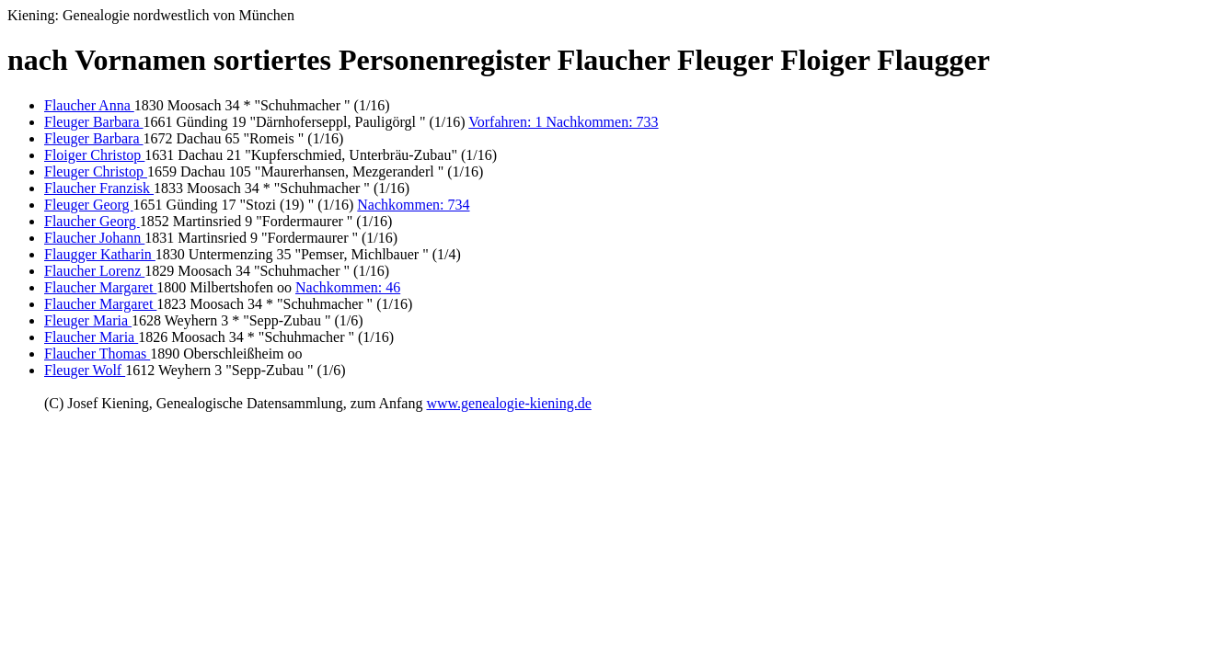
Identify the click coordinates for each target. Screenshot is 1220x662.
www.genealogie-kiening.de (508, 403)
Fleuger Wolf (84, 370)
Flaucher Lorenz (94, 271)
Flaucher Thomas (97, 353)
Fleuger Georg (88, 204)
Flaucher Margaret (100, 287)
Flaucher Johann (94, 237)
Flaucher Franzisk (99, 188)
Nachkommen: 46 (347, 287)
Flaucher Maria (91, 337)
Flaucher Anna (89, 105)
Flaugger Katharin (99, 254)
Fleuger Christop (95, 171)
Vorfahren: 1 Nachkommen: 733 (563, 122)
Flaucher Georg (92, 221)
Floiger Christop (94, 155)
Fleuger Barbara (94, 122)
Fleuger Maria (88, 320)
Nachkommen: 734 (413, 204)
